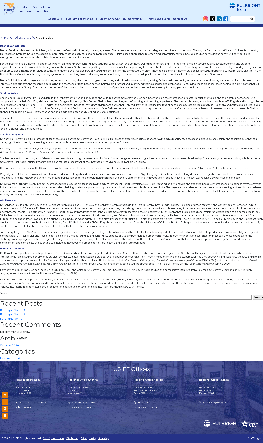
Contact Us (180, 18)
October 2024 (9, 345)
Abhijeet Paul (8, 200)
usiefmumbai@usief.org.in (214, 402)
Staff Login (254, 438)
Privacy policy (88, 438)
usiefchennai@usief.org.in (82, 407)
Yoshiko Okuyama (11, 134)
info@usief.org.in (26, 407)
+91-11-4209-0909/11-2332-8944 (32, 402)
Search (4, 293)
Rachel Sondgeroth (12, 45)
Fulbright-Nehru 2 (12, 314)
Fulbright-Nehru (11, 318)
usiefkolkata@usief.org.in (148, 407)
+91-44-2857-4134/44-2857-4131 (85, 402)
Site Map (103, 438)
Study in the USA (110, 18)
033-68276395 (143, 402)
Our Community (132, 18)
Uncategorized (10, 358)
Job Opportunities (53, 438)
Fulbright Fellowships (79, 18)
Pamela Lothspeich (12, 248)
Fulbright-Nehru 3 (12, 310)
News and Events (159, 18)
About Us (54, 18)
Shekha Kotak (9, 93)
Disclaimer (72, 438)
